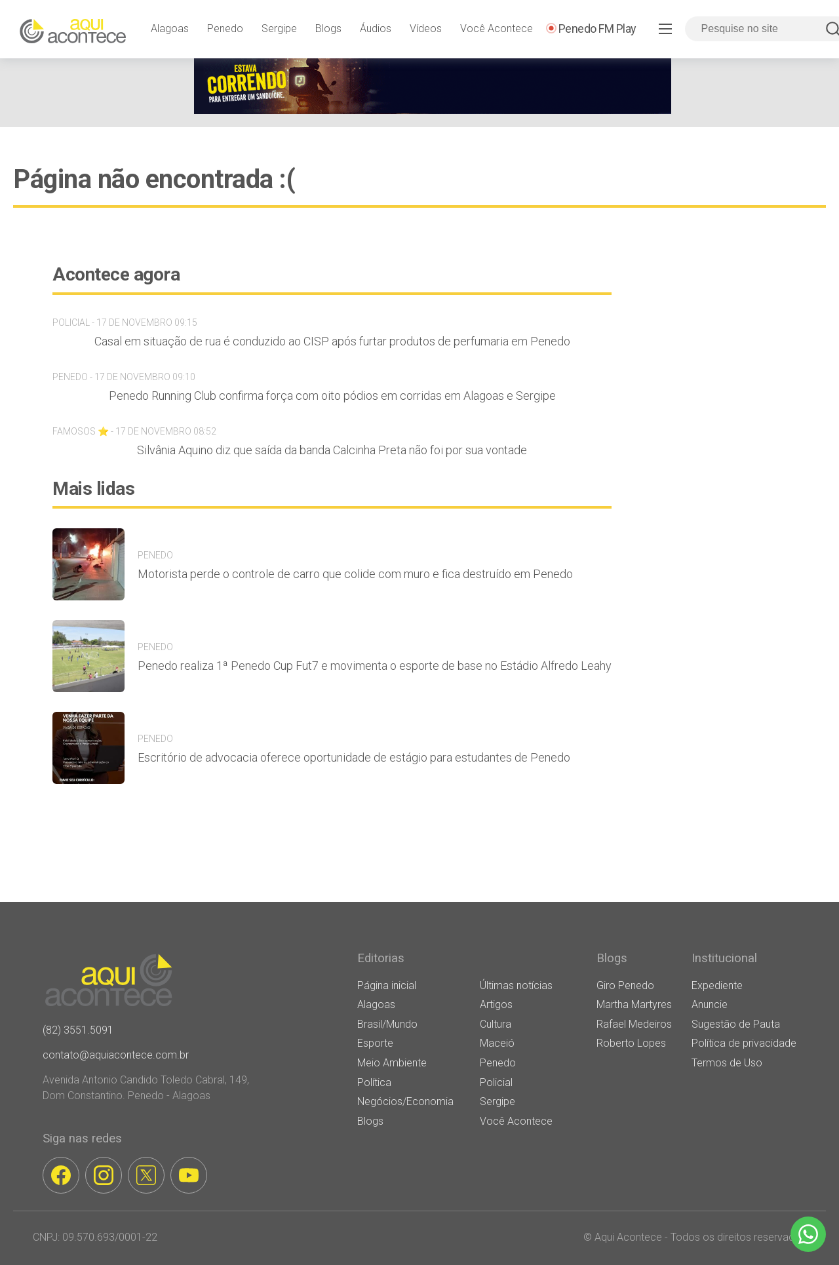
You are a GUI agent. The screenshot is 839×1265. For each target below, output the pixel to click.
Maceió (497, 1043)
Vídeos (426, 28)
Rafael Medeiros (634, 1024)
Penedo (225, 28)
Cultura (495, 1024)
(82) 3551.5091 (78, 1030)
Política (374, 1082)
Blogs (328, 28)
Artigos (496, 1004)
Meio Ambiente (392, 1063)
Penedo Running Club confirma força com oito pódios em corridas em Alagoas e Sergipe (332, 395)
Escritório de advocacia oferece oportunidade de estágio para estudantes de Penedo (354, 757)
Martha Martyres (634, 1004)
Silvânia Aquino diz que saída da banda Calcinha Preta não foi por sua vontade (332, 450)
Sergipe (279, 28)
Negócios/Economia (405, 1101)
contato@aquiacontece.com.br (116, 1055)
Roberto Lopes (631, 1043)
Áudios (375, 28)
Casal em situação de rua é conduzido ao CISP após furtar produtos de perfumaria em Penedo (332, 341)
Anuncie (710, 1004)
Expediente (717, 985)
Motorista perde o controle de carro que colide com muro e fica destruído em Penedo (355, 574)
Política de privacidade (744, 1043)
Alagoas (170, 28)
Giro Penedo (625, 985)
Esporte (375, 1043)
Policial (496, 1082)
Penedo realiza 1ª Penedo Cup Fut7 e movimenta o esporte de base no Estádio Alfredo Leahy (375, 665)
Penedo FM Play (597, 28)
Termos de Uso (727, 1063)
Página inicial (386, 985)
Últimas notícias (516, 985)
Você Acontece (496, 28)
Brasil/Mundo (387, 1024)
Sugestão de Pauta (736, 1024)
